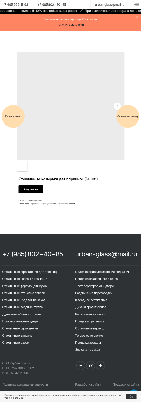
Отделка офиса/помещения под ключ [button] (102, 272)
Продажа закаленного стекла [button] (96, 279)
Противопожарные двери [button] (20, 321)
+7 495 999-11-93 (15, 4)
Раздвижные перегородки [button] (93, 293)
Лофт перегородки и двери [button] (94, 286)
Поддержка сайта (126, 384)
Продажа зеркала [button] (88, 342)
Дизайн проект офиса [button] (90, 307)
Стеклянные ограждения (20, 328)
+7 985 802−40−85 (52, 4)
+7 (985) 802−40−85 (32, 254)
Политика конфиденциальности (25, 384)
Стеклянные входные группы (22, 307)
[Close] (137, 17)
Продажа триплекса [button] (89, 321)
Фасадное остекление (91, 300)
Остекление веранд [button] (89, 328)
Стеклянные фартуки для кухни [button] (24, 286)
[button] (70, 25)
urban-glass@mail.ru (106, 254)
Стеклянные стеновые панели (23, 293)
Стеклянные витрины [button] (17, 335)
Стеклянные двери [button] (15, 342)
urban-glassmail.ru (109, 4)
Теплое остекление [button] (89, 335)
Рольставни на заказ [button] (90, 314)
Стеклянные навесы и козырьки (24, 279)
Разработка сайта (88, 384)
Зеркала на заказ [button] (87, 349)
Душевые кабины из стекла (21, 314)
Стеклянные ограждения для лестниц (29, 272)
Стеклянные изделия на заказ (23, 300)
